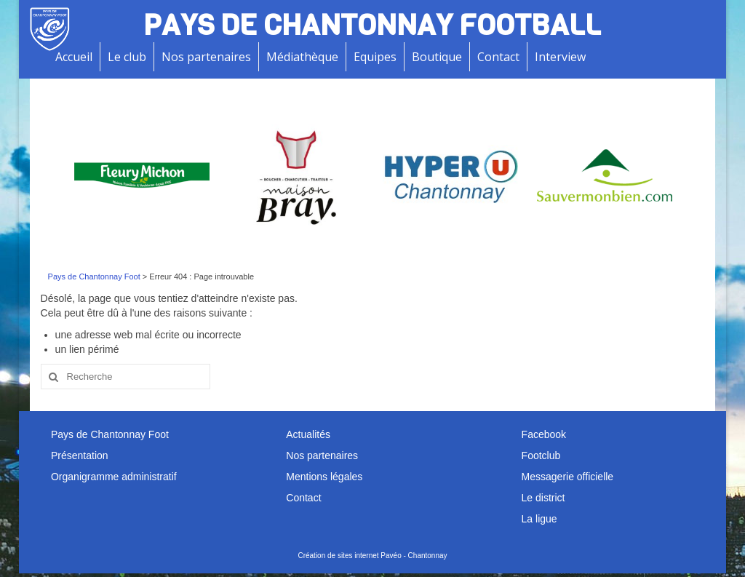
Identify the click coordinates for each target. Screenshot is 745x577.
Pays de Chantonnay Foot (94, 276)
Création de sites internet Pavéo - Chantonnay (372, 556)
